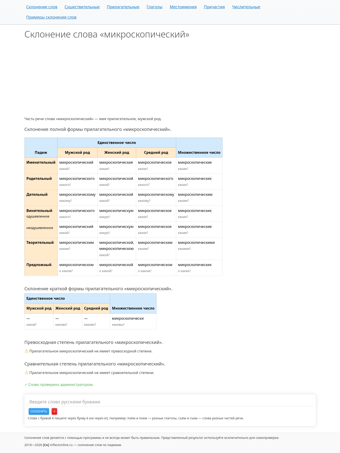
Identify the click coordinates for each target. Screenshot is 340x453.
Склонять (39, 411)
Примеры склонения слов (51, 17)
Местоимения (183, 6)
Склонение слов (42, 6)
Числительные (246, 6)
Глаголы (154, 6)
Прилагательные (123, 6)
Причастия (214, 6)
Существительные (82, 6)
